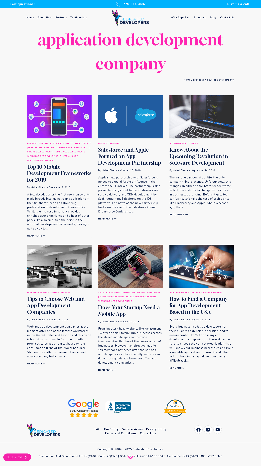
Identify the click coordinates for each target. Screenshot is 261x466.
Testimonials (78, 17)
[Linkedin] (208, 429)
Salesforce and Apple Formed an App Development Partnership (129, 156)
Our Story (111, 429)
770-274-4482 (130, 4)
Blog (213, 17)
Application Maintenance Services (70, 143)
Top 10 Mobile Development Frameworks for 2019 (59, 173)
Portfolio (61, 17)
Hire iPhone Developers (42, 147)
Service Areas (132, 429)
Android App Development (114, 292)
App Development (37, 143)
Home (30, 17)
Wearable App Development (44, 156)
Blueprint (200, 17)
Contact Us (227, 17)
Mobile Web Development (69, 151)
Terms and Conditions (120, 433)
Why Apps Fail (180, 17)
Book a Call (17, 457)
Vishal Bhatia (38, 187)
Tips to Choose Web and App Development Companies (56, 305)
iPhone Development (39, 151)
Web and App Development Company (48, 292)
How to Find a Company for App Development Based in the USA (198, 305)
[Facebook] (198, 429)
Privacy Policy (156, 429)
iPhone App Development (73, 147)
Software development (183, 143)
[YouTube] (217, 429)
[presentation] (59, 116)
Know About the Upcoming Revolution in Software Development (198, 156)
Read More (36, 235)
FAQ (98, 429)
